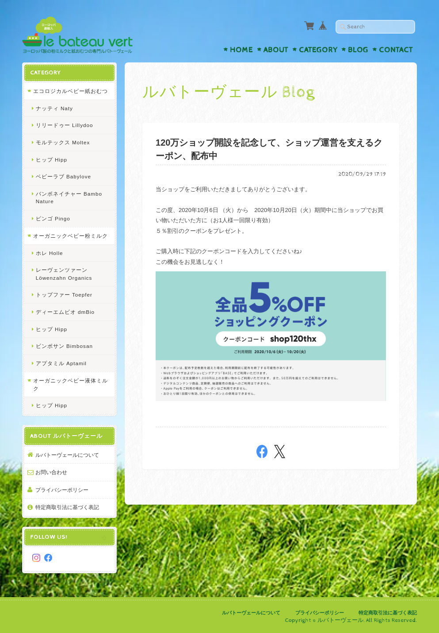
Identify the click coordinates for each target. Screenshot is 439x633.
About (275, 50)
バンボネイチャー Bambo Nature (69, 198)
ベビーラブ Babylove (63, 176)
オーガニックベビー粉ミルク (70, 236)
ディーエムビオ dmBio (65, 312)
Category (318, 50)
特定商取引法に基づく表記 (67, 507)
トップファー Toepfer (64, 294)
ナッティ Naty (54, 108)
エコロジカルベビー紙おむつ (70, 91)
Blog (358, 50)
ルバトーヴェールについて (67, 455)
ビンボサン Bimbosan (64, 346)
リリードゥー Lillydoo (64, 125)
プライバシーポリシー (61, 490)
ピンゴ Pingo (53, 218)
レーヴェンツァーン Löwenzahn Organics (64, 274)
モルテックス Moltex (63, 142)
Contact (396, 50)
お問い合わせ (51, 472)
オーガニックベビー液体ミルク (70, 384)
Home (241, 50)
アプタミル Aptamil (61, 363)
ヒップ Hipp (51, 159)
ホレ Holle (49, 253)
